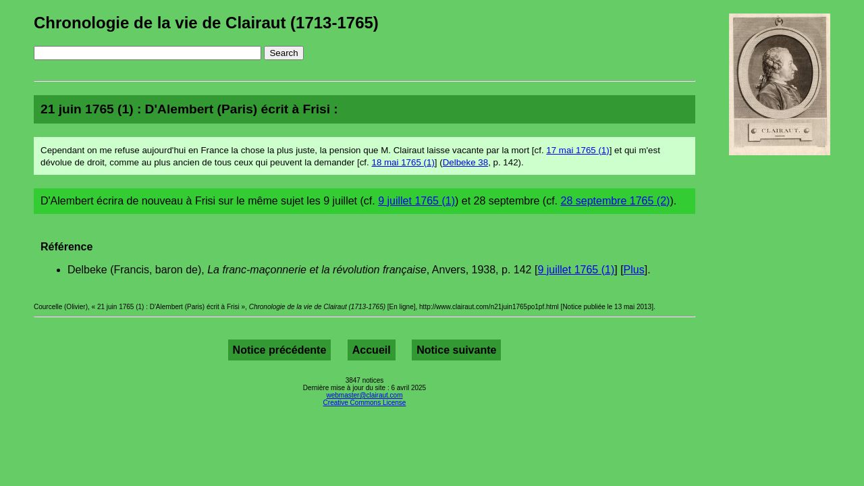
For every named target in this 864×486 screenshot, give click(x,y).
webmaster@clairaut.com (365, 395)
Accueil (371, 350)
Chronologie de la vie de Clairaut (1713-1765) (206, 23)
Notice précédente (280, 350)
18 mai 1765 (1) (402, 162)
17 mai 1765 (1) (577, 150)
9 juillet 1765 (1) (416, 201)
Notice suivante (456, 350)
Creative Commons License (364, 402)
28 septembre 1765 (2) (615, 201)
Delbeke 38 (465, 162)
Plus (634, 269)
